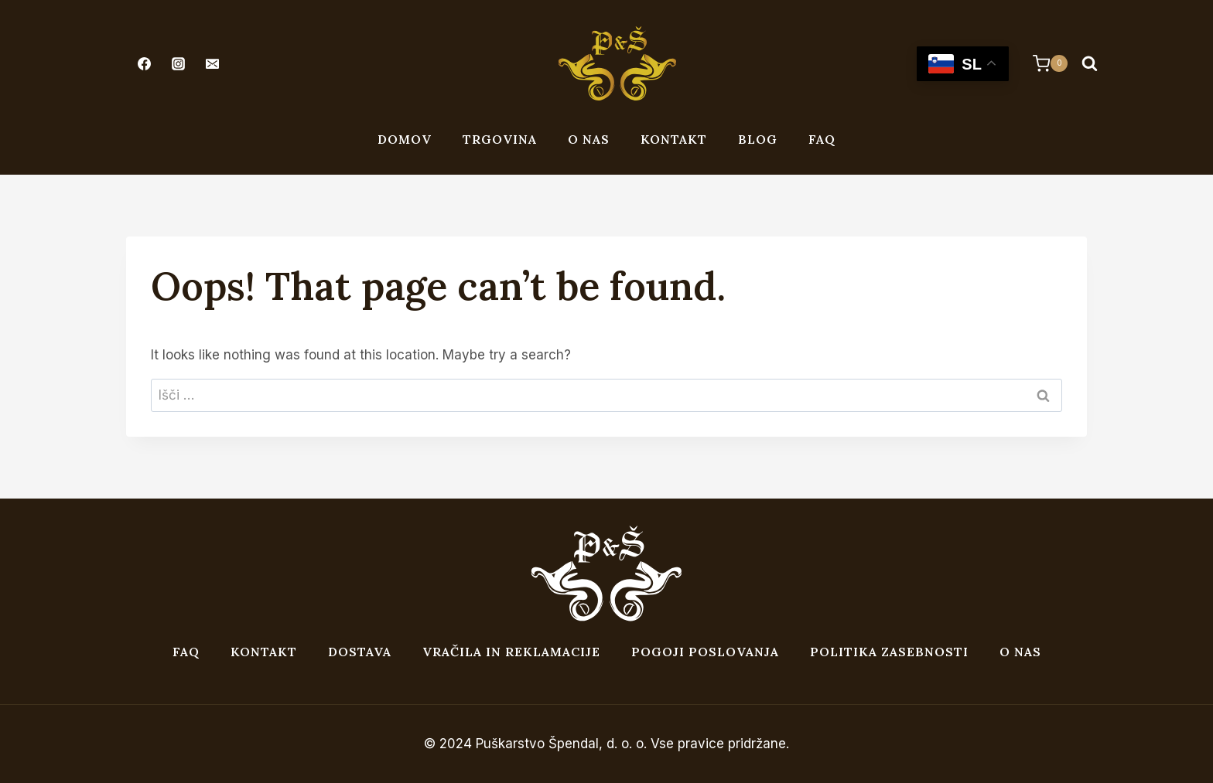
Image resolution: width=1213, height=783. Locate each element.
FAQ (821, 139)
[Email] (212, 63)
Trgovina (500, 139)
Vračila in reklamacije (511, 651)
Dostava (359, 651)
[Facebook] (144, 63)
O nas (589, 139)
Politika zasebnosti (889, 651)
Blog (757, 139)
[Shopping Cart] (1042, 63)
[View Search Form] (1089, 63)
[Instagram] (178, 63)
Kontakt (674, 139)
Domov (405, 139)
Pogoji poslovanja (705, 651)
